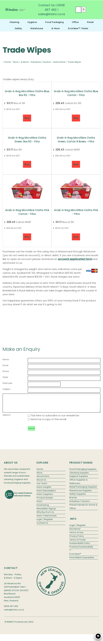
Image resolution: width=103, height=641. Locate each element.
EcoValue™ (75, 557)
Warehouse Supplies (80, 493)
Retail (90, 22)
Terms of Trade (77, 543)
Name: (6, 359)
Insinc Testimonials (47, 519)
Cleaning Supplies (79, 476)
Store (16, 62)
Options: (7, 418)
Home (7, 62)
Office (75, 22)
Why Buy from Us (45, 515)
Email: (6, 365)
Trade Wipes (74, 62)
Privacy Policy (76, 539)
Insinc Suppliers (45, 497)
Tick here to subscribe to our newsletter (53, 419)
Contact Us (46, 5)
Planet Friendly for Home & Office (83, 510)
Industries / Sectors (41, 62)
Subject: (7, 389)
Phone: (6, 371)
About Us (41, 483)
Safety (18, 28)
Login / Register (45, 522)
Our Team (42, 486)
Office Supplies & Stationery (78, 485)
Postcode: (7, 383)
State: (5, 377)
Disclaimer (75, 532)
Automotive (59, 62)
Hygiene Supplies (78, 479)
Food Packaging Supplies (82, 472)
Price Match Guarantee (81, 560)
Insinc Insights (44, 490)
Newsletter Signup (46, 512)
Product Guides (45, 501)
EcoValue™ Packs (78, 28)
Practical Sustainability (81, 550)
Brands (73, 501)
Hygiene (32, 22)
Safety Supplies (77, 497)
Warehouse (36, 28)
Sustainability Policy (79, 546)
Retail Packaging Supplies (83, 490)
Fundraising (43, 508)
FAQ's (39, 504)
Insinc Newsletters (46, 494)
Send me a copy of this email (47, 422)
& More (56, 28)
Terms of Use (76, 535)
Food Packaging (54, 22)
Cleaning (14, 22)
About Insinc (43, 479)
